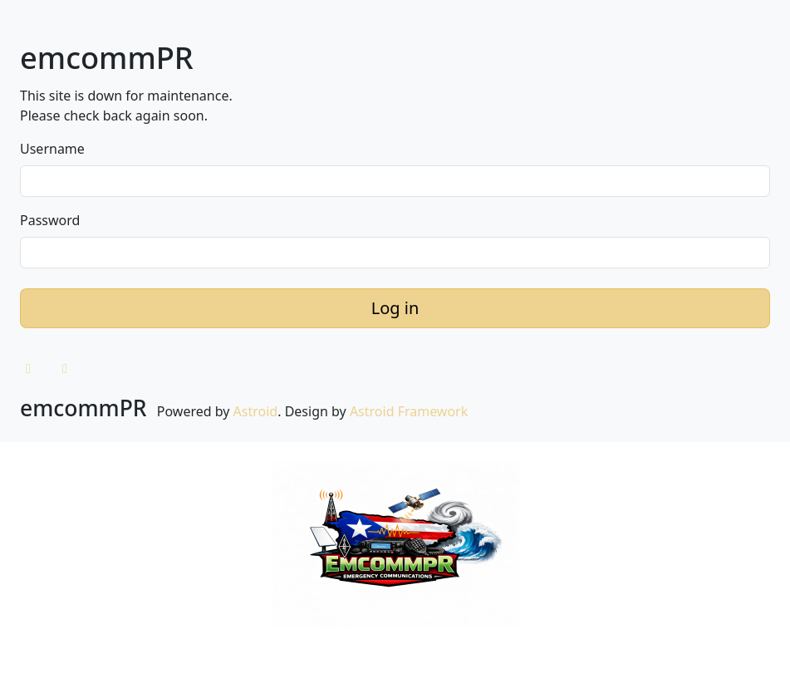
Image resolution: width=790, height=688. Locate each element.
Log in (395, 308)
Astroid (255, 411)
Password (50, 220)
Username (52, 149)
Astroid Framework (409, 411)
